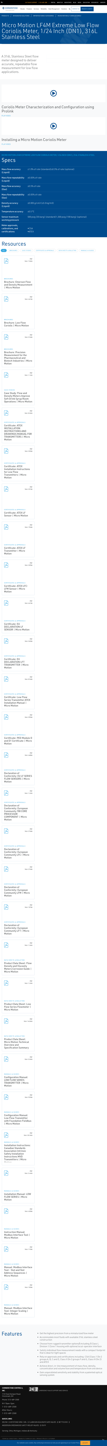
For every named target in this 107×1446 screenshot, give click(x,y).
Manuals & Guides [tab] (87, 250)
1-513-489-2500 (9, 1406)
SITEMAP (52, 1438)
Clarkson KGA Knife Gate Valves (42, 1422)
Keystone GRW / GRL (18, 1422)
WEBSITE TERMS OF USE (27, 1438)
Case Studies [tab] (26, 250)
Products (5, 16)
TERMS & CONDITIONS (9, 1438)
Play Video (6, 116)
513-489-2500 (13, 1399)
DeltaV (5, 1422)
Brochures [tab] (13, 250)
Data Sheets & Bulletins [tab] (67, 250)
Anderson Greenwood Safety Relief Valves (20, 1425)
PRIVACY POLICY (42, 1438)
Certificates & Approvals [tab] (45, 250)
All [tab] (4, 250)
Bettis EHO (63, 1422)
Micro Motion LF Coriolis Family (69, 16)
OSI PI (43, 1425)
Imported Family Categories (43, 16)
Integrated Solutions (21, 16)
